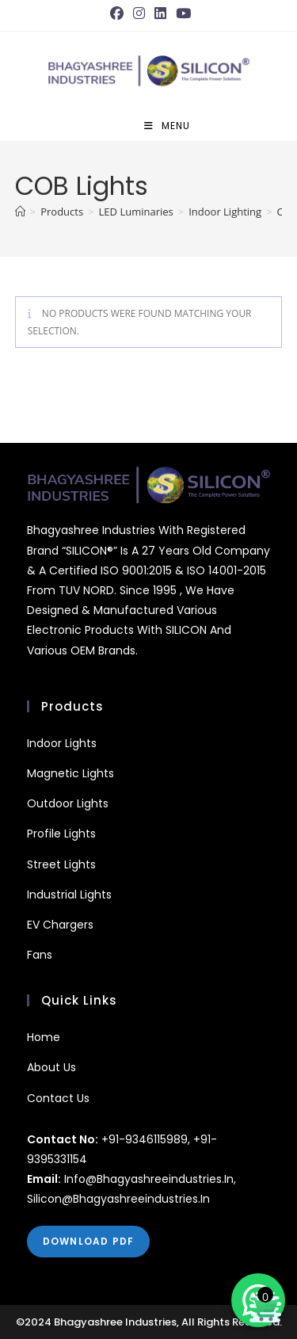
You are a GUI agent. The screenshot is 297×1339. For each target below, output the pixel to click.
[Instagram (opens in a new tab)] (139, 13)
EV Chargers (60, 925)
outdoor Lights (68, 803)
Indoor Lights (62, 743)
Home (43, 1037)
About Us (51, 1067)
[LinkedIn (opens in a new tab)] (160, 13)
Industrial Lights (69, 894)
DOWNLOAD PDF (88, 1241)
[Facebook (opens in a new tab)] (119, 13)
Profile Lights (61, 833)
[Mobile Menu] (167, 126)
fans (39, 955)
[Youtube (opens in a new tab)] (183, 13)
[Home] (20, 211)
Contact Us (58, 1098)
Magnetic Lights (70, 773)
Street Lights (61, 864)
